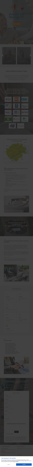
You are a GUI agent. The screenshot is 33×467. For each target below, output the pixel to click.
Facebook (16, 461)
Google (14, 461)
